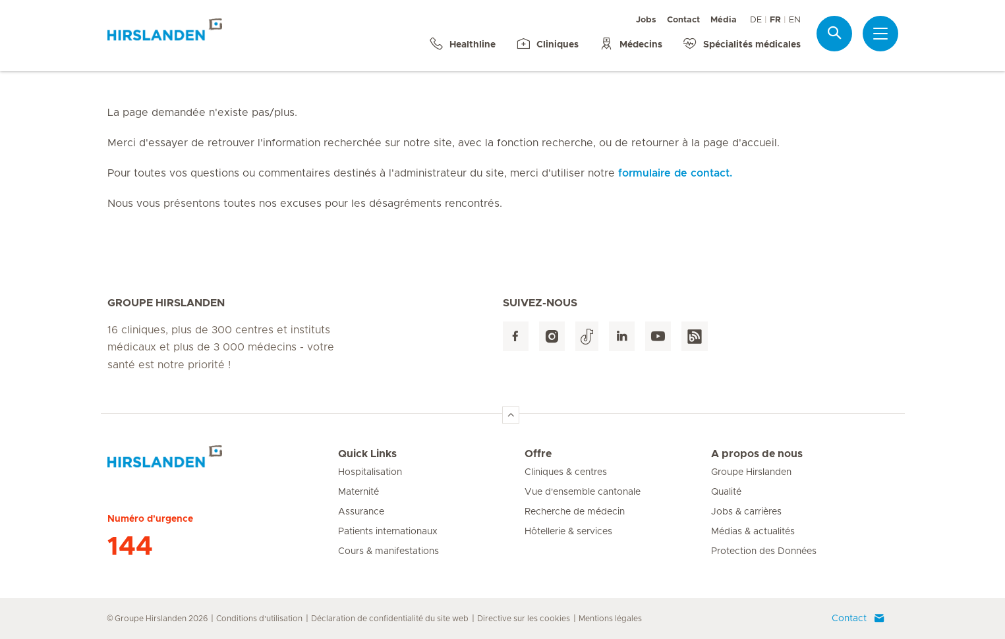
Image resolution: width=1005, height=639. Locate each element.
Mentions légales (610, 619)
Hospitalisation (370, 472)
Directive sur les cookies (523, 619)
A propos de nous (757, 454)
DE (756, 20)
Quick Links (367, 454)
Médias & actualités (753, 531)
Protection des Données (764, 551)
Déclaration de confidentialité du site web (390, 619)
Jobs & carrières (746, 511)
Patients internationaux (388, 531)
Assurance (361, 511)
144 (130, 547)
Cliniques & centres (566, 472)
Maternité (358, 492)
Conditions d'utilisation (259, 619)
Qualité (726, 492)
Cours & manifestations (388, 551)
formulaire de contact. (675, 173)
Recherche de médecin (575, 511)
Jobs (646, 20)
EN (795, 20)
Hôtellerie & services (568, 531)
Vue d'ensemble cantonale (583, 492)
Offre (538, 454)
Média (723, 20)
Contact (683, 20)
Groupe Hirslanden (751, 472)
